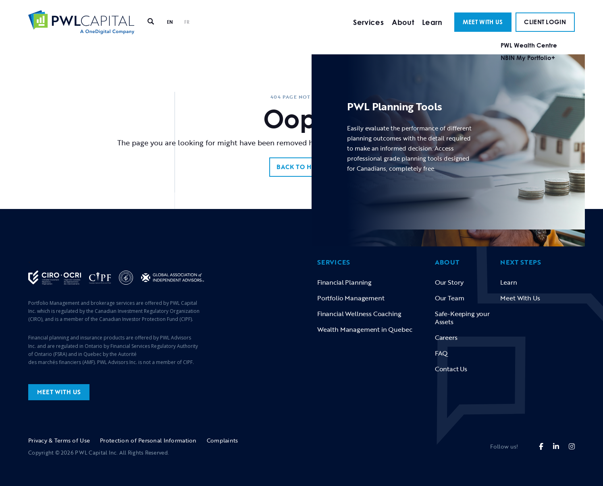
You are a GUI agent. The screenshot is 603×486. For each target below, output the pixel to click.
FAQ (441, 353)
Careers (446, 337)
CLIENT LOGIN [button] (545, 29)
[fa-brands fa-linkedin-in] (556, 446)
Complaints (222, 440)
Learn (432, 30)
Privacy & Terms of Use (59, 440)
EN (170, 30)
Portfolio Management (351, 298)
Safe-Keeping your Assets (462, 318)
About (403, 30)
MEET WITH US (483, 29)
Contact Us (451, 369)
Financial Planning (344, 282)
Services (368, 30)
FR (187, 30)
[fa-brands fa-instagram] (572, 446)
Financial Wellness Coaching (359, 313)
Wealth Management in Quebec (364, 329)
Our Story (449, 282)
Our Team (449, 298)
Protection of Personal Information (148, 440)
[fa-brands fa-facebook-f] (541, 446)
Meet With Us (520, 298)
